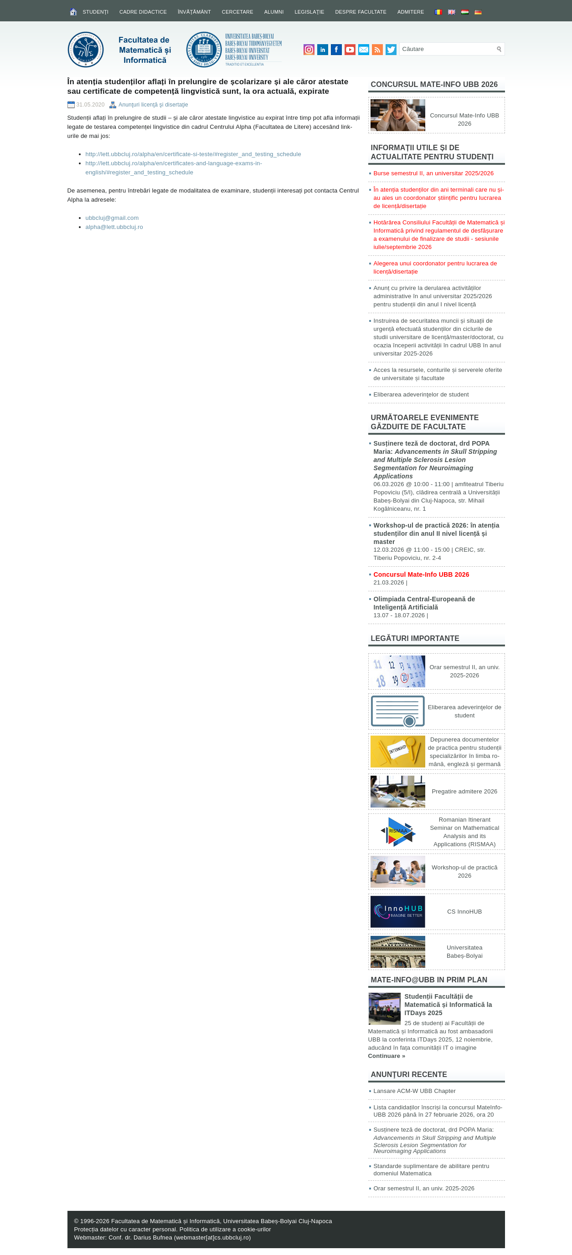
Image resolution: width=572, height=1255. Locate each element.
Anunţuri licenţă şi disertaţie (153, 105)
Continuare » (387, 1055)
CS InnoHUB (464, 911)
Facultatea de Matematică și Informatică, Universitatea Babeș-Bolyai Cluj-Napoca (221, 1221)
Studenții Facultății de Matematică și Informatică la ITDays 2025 (448, 1004)
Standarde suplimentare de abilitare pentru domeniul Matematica (432, 1170)
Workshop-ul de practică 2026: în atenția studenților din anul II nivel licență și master (437, 533)
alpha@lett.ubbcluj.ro (115, 227)
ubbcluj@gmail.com (112, 217)
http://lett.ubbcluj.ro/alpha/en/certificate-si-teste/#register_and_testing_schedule (193, 154)
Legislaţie (309, 12)
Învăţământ (194, 12)
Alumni (274, 12)
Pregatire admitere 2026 (464, 791)
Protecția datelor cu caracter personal (125, 1229)
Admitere (410, 12)
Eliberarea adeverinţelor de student (421, 394)
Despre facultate (360, 12)
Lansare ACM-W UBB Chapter (415, 1090)
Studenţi (96, 12)
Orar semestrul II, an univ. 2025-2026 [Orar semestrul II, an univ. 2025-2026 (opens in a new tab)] (424, 1188)
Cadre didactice (143, 12)
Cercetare (237, 12)
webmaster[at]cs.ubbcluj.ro (212, 1237)
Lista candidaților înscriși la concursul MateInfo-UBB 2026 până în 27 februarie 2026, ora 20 (438, 1111)
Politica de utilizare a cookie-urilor (225, 1229)
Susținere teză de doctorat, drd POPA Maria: (435, 460)
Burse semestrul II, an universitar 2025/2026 (434, 173)
